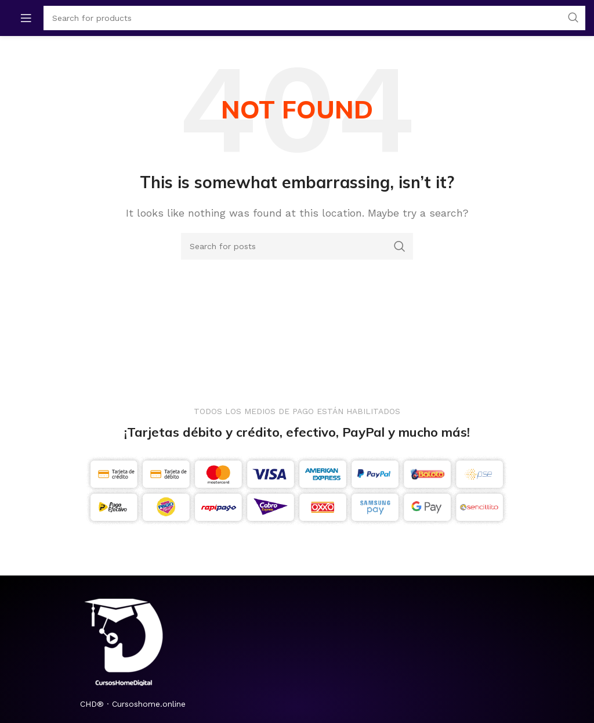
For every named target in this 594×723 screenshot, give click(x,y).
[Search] (297, 246)
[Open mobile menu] (26, 18)
